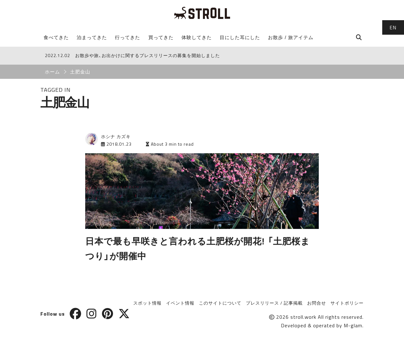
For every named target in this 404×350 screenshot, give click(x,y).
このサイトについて (220, 303)
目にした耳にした (240, 37)
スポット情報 (147, 303)
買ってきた (161, 37)
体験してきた (196, 37)
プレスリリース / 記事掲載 (274, 303)
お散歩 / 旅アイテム (290, 37)
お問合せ (316, 303)
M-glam (353, 325)
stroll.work (303, 317)
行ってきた (127, 37)
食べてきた (56, 37)
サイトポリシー (347, 303)
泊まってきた (92, 37)
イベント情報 (180, 303)
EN (392, 27)
